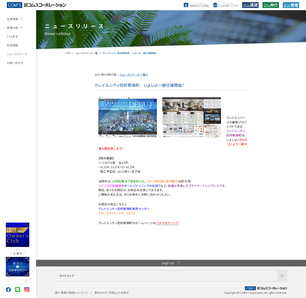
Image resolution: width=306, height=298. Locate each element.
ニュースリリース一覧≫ (133, 74)
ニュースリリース (17, 54)
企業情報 (12, 19)
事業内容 (12, 28)
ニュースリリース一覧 (86, 53)
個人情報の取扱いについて (71, 292)
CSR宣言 (12, 36)
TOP (67, 53)
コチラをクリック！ (167, 223)
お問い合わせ (15, 63)
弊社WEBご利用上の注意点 (111, 292)
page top (171, 263)
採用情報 (12, 45)
